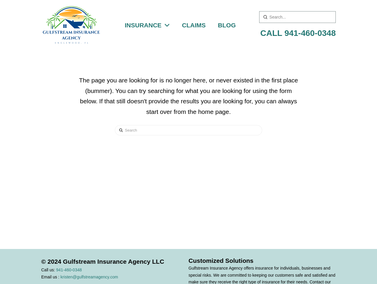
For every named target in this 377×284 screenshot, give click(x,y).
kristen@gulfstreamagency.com (89, 277)
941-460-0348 (69, 270)
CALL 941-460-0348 (298, 33)
